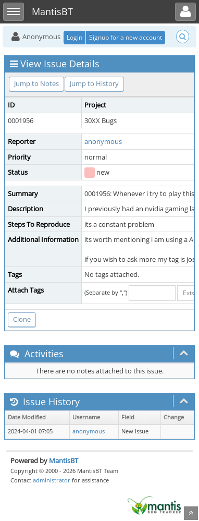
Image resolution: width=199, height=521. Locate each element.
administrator (51, 480)
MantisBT (63, 460)
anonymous (103, 141)
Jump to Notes (36, 83)
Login (74, 37)
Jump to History (94, 83)
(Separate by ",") (105, 292)
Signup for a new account (125, 37)
